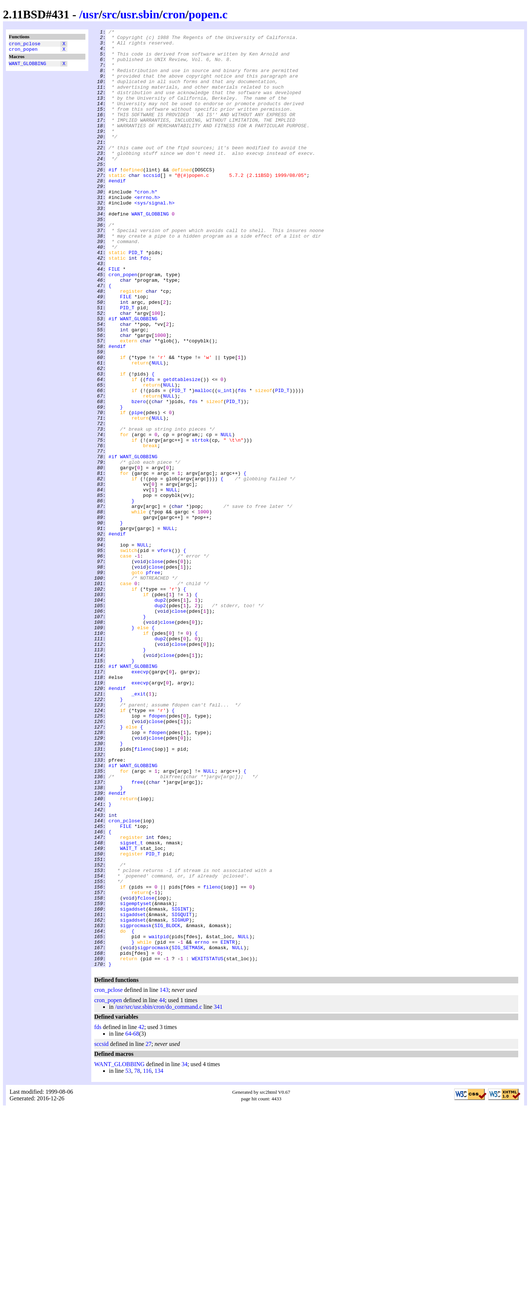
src (109, 14)
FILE (114, 317)
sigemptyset (136, 1078)
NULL (157, 430)
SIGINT (180, 1085)
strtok (200, 522)
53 (128, 1258)
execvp (140, 800)
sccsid (151, 205)
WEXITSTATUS (207, 1145)
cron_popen (23, 51)
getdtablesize (181, 449)
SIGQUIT (182, 1092)
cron (174, 14)
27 (149, 1231)
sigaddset (133, 1085)
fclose (146, 1072)
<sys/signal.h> (154, 238)
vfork (164, 655)
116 (147, 1258)
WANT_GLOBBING (27, 66)
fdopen (157, 853)
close (156, 668)
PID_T (135, 297)
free (137, 933)
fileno (143, 893)
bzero (138, 476)
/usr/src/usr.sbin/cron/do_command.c (158, 1194)
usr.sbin (139, 14)
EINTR (227, 1125)
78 (137, 1258)
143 (164, 1177)
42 (141, 1214)
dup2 (160, 714)
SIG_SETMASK (187, 1131)
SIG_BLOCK (167, 1105)
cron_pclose (24, 44)
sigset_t (131, 1006)
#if (113, 198)
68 (136, 1221)
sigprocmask (136, 1105)
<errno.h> (147, 231)
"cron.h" (145, 224)
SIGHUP (180, 1098)
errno (202, 1125)
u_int (225, 463)
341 (218, 1194)
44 (162, 1188)
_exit (138, 827)
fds (144, 304)
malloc (203, 463)
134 (159, 1258)
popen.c (207, 14)
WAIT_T (128, 1012)
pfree (153, 681)
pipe (137, 489)
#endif (117, 211)
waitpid (159, 1118)
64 (128, 1221)
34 (184, 1252)
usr (90, 14)
